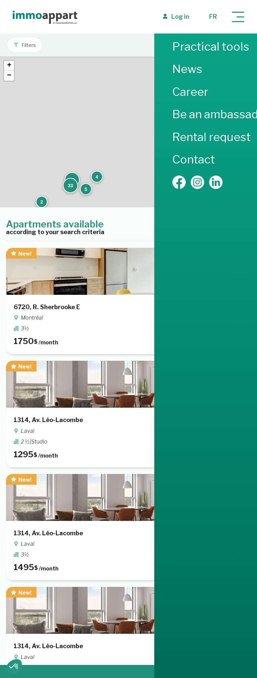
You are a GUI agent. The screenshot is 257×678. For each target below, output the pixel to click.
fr (213, 16)
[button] (211, 113)
